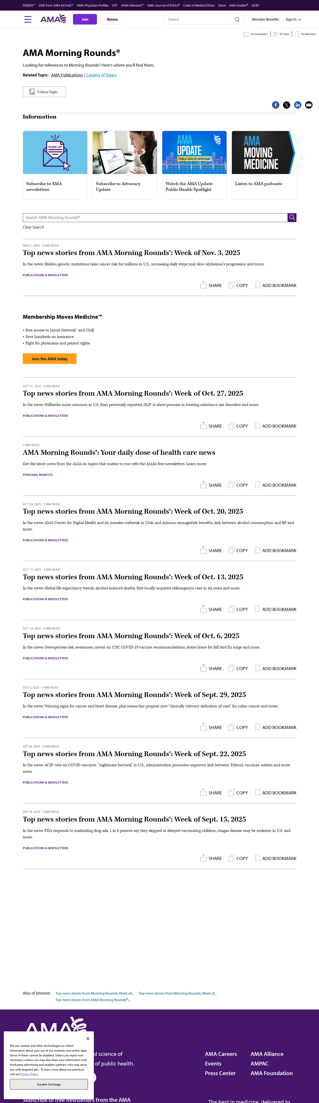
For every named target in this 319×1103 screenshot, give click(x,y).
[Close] (88, 1038)
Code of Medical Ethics (199, 5)
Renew (112, 19)
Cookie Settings (49, 1084)
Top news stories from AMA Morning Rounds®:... (93, 999)
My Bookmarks (308, 34)
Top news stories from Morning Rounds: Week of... (94, 993)
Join (84, 19)
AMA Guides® (238, 5)
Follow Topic (47, 91)
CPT (114, 5)
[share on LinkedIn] (281, 105)
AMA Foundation (272, 1073)
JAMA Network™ (132, 5)
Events (213, 1063)
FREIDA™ (29, 5)
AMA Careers (221, 1053)
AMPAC (259, 1063)
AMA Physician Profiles (93, 5)
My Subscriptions (259, 34)
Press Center (220, 1073)
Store (222, 5)
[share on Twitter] (270, 105)
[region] (49, 1065)
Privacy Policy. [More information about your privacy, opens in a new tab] (30, 1074)
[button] (292, 217)
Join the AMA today (50, 358)
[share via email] (292, 105)
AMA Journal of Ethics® (163, 5)
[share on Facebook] (259, 105)
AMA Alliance (267, 1053)
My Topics (284, 34)
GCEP (255, 5)
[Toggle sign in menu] (291, 19)
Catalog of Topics (101, 75)
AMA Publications (67, 75)
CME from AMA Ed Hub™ (56, 5)
